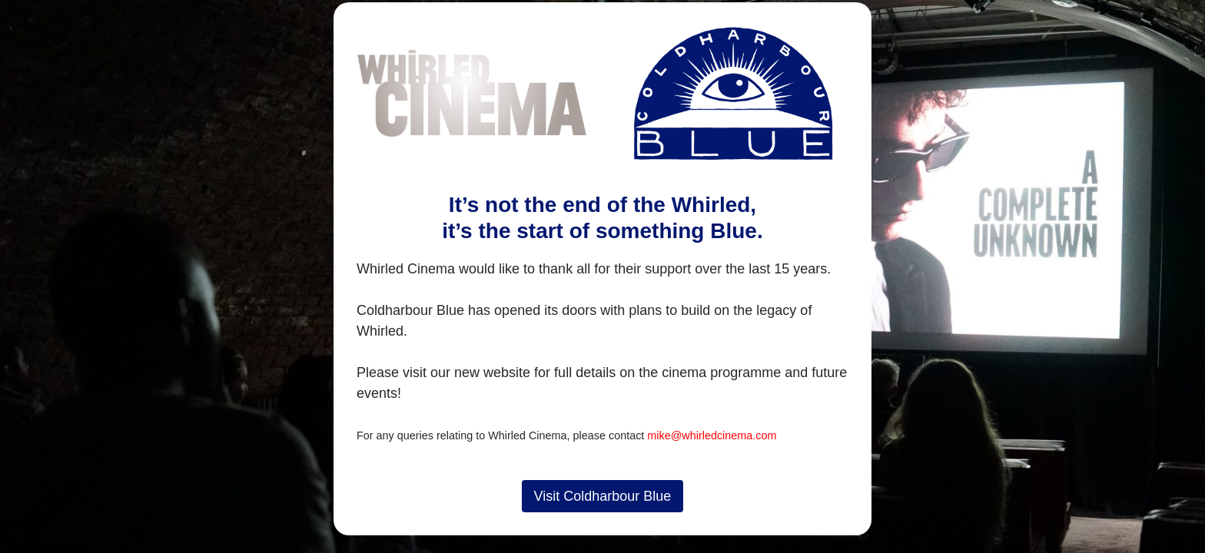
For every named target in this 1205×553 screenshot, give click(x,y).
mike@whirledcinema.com (711, 435)
